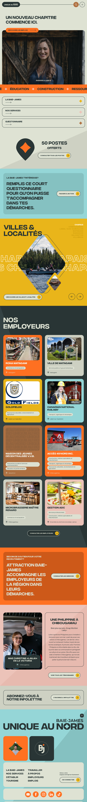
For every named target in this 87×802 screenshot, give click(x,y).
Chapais (79, 228)
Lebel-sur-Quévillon (71, 232)
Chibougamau (75, 230)
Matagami (78, 234)
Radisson (78, 236)
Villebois (78, 240)
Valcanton (77, 238)
